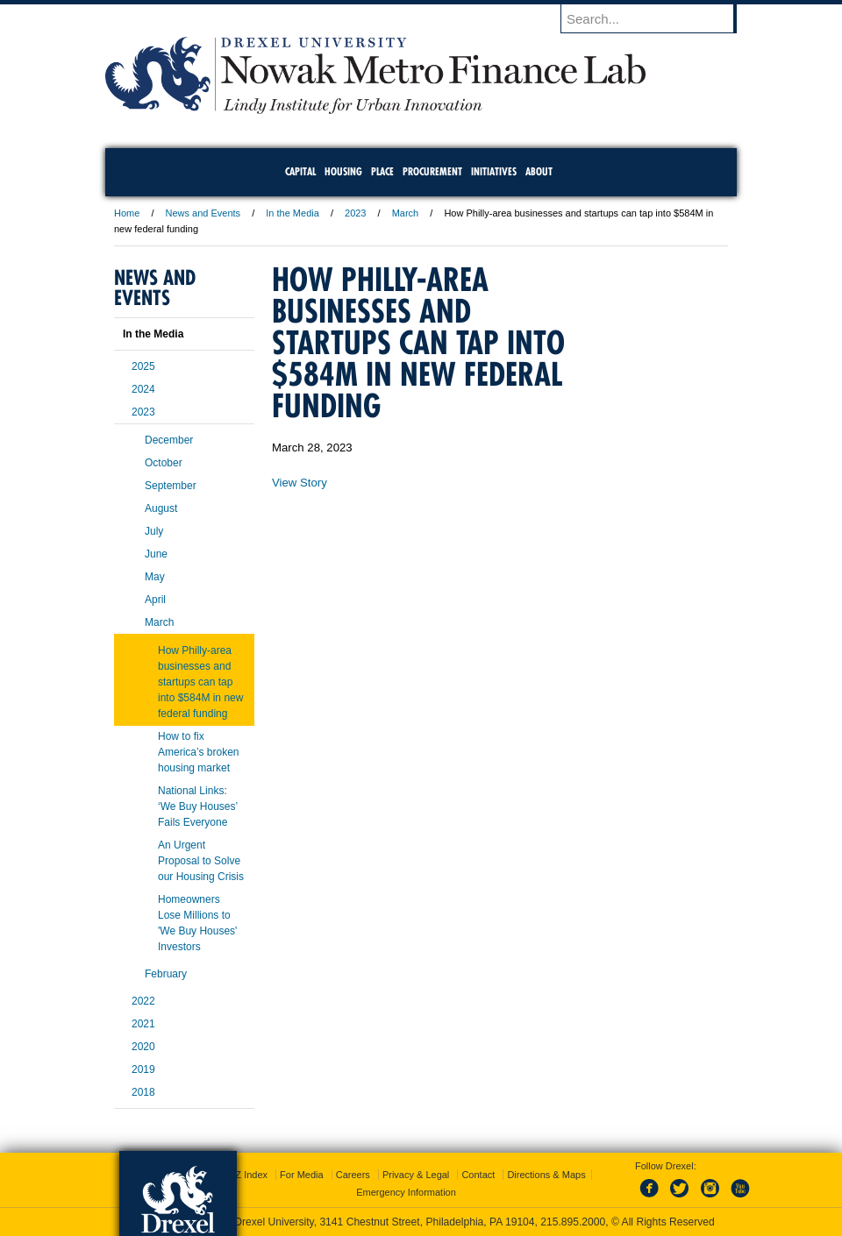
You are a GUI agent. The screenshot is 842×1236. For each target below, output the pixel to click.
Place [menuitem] (382, 171)
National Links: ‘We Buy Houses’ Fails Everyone (198, 806)
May (155, 577)
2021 (143, 1024)
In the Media (292, 213)
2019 (143, 1069)
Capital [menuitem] (300, 171)
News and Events (203, 213)
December (169, 440)
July (154, 531)
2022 (143, 1001)
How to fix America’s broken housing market (198, 752)
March (405, 213)
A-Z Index (246, 1174)
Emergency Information (406, 1192)
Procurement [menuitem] (432, 171)
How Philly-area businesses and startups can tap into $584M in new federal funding (200, 682)
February (166, 974)
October (163, 463)
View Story (299, 482)
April (155, 599)
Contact (478, 1174)
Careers (353, 1174)
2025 (143, 366)
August (161, 508)
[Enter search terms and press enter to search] (657, 18)
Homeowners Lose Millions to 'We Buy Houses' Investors (197, 923)
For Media (302, 1174)
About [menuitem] (539, 171)
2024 (143, 389)
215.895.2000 (572, 1222)
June (156, 554)
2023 (355, 213)
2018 (143, 1092)
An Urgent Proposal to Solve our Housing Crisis (201, 861)
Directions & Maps (546, 1174)
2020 (143, 1047)
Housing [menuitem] (343, 171)
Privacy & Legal (415, 1174)
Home (126, 213)
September (170, 485)
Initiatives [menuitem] (494, 171)
